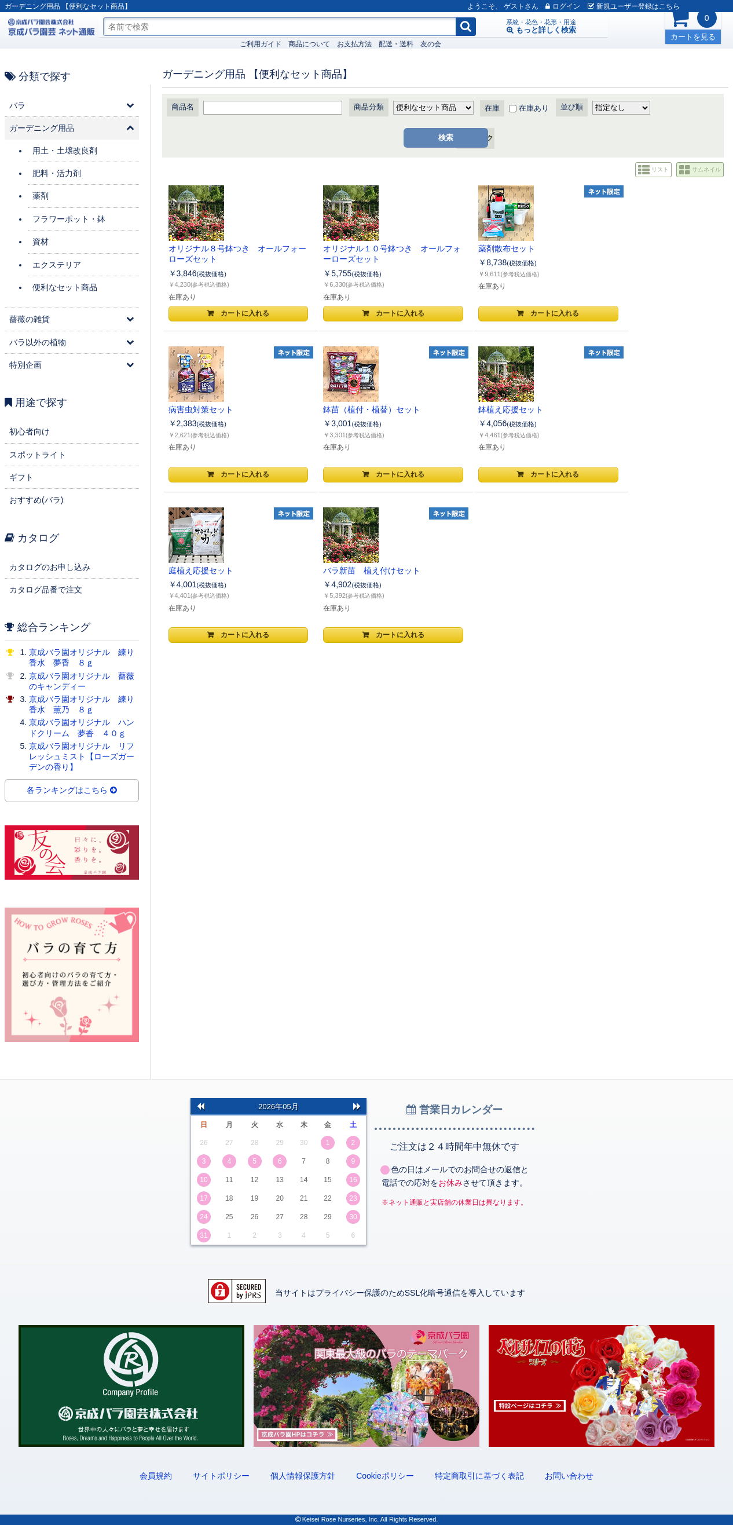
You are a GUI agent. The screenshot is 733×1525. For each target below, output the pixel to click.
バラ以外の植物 (37, 342)
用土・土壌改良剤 (64, 150)
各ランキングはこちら (72, 790)
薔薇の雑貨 (29, 319)
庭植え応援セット (314, 409)
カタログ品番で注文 (45, 589)
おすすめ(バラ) (36, 499)
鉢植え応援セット (201, 409)
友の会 (302, 44)
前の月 (200, 1105)
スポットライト (37, 454)
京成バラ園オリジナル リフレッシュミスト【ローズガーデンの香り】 (81, 756)
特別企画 (25, 365)
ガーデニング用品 (41, 128)
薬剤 (40, 195)
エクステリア (56, 264)
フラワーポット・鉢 (68, 219)
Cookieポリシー (385, 1475)
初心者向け (29, 431)
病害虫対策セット (539, 248)
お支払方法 (225, 44)
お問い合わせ (569, 1475)
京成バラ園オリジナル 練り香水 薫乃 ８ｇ (81, 704)
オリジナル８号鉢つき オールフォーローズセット (217, 254)
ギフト (21, 477)
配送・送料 (267, 44)
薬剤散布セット (423, 248)
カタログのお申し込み (49, 567)
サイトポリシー (221, 1475)
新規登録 (619, 6)
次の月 (357, 1105)
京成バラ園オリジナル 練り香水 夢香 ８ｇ (81, 657)
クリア (501, 138)
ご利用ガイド (132, 44)
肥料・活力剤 (56, 173)
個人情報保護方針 (302, 1475)
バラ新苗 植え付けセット (443, 409)
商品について (180, 44)
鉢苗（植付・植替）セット (668, 248)
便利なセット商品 (64, 287)
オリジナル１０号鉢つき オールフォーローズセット (330, 254)
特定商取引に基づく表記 (479, 1475)
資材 (40, 241)
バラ (17, 105)
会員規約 (156, 1475)
